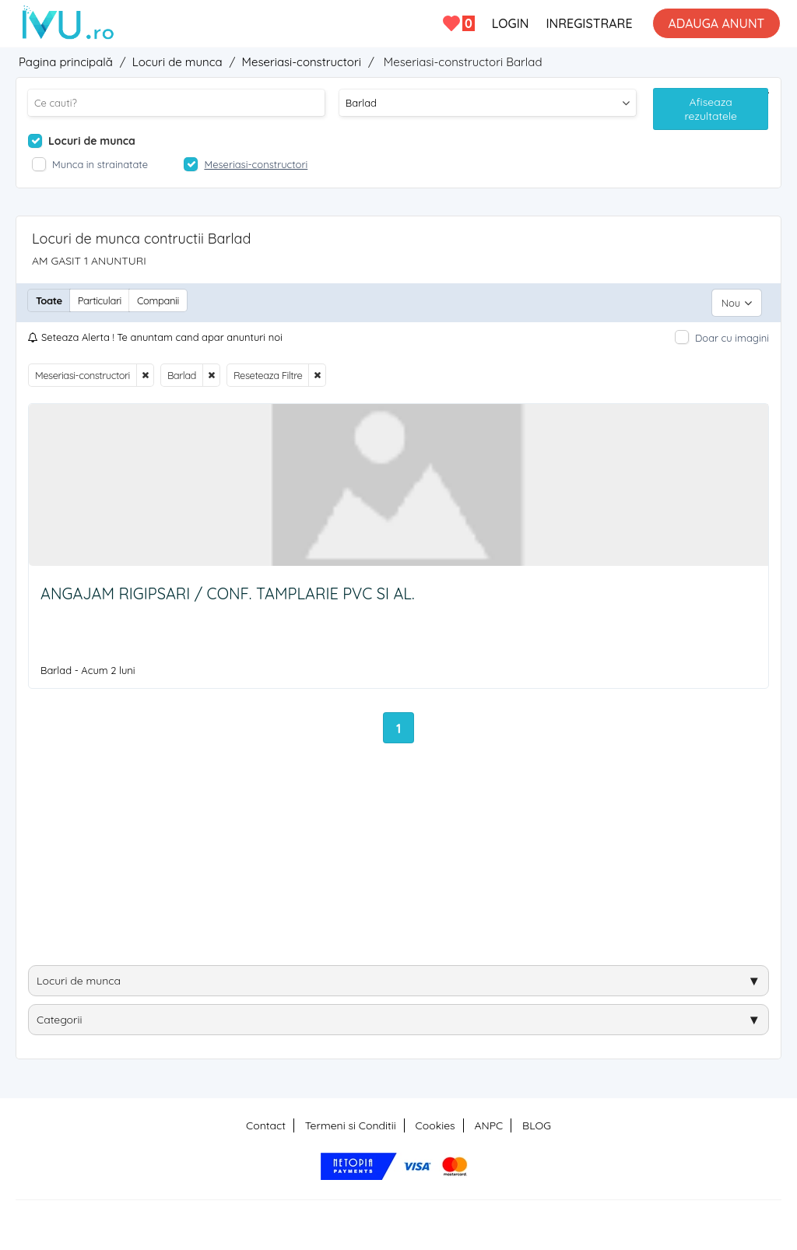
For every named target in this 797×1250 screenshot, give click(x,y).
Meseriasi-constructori (82, 370)
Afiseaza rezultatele (710, 109)
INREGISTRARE (589, 23)
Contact (266, 1121)
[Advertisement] (398, 855)
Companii (158, 300)
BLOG (536, 1121)
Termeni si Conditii (350, 1121)
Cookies (435, 1121)
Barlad (181, 370)
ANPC (488, 1121)
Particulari (99, 300)
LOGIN (509, 23)
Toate (49, 300)
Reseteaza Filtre (267, 370)
